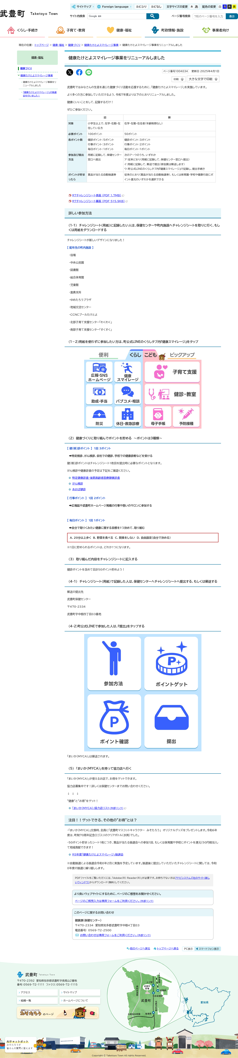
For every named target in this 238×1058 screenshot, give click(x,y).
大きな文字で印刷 (200, 79)
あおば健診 (79, 489)
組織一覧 (26, 1000)
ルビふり (141, 6)
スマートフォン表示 (209, 949)
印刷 (176, 79)
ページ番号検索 (181, 16)
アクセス (25, 992)
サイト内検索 (77, 16)
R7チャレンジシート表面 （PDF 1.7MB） (98, 195)
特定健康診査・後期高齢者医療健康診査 (96, 477)
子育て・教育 (75, 30)
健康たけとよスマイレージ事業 (101, 45)
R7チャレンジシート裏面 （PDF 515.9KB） (100, 201)
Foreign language (115, 6)
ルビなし (156, 6)
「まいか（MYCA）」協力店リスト (99, 808)
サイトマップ (84, 6)
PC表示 (188, 949)
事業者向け (220, 30)
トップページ (42, 45)
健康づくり (74, 45)
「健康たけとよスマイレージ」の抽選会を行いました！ (40, 94)
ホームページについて (75, 1000)
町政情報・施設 (172, 30)
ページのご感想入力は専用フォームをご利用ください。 (114, 901)
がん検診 (77, 483)
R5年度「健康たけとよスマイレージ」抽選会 (97, 854)
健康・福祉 (124, 30)
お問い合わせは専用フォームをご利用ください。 (115, 935)
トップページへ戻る (168, 948)
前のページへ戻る (140, 948)
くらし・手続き (27, 30)
